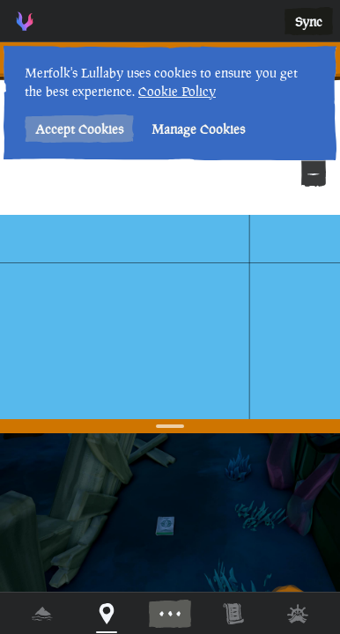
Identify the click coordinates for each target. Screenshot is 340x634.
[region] (170, 317)
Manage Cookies (198, 129)
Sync (308, 21)
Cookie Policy (177, 91)
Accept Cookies (79, 129)
